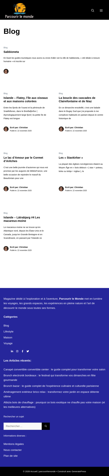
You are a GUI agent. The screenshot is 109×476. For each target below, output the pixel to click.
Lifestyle (8, 331)
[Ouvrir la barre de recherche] (92, 10)
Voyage (8, 343)
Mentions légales (14, 443)
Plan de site (11, 455)
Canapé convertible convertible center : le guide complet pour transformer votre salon (54, 369)
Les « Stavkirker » (71, 157)
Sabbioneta (11, 51)
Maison (8, 337)
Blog (6, 47)
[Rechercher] (46, 426)
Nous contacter (13, 449)
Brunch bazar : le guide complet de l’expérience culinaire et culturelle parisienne (51, 385)
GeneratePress (79, 471)
